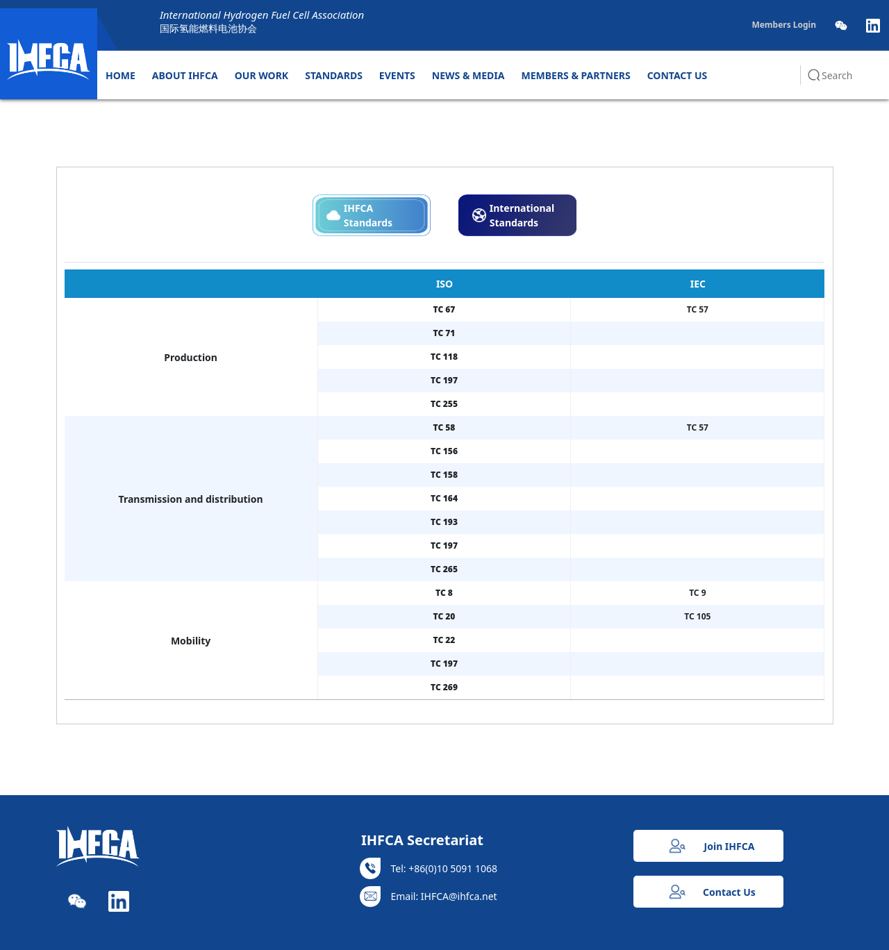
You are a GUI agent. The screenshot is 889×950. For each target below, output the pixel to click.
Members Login (783, 25)
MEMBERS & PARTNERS (576, 75)
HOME (120, 75)
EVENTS (397, 75)
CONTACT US (677, 75)
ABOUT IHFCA (185, 75)
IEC (698, 283)
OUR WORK (261, 75)
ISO (444, 283)
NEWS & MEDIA (468, 75)
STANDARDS (334, 75)
